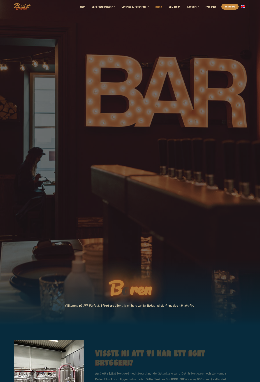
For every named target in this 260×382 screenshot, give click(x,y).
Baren (158, 6)
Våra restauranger (102, 6)
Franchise (210, 6)
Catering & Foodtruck (134, 6)
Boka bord (230, 6)
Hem (82, 6)
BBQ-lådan (174, 6)
